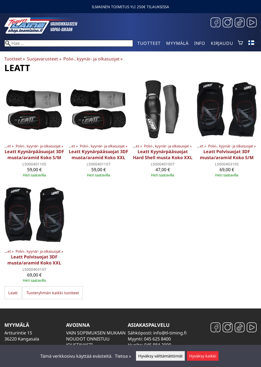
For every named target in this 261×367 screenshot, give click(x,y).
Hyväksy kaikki (202, 356)
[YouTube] (252, 23)
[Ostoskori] (240, 43)
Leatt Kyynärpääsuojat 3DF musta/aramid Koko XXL (98, 154)
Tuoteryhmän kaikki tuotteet (52, 292)
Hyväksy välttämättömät (160, 356)
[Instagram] (227, 23)
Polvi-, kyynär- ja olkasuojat (93, 59)
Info (199, 43)
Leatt (13, 292)
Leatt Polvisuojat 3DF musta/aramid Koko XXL (34, 260)
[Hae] (68, 43)
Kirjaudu (222, 43)
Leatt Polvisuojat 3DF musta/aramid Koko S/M (227, 154)
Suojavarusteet (44, 59)
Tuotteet (149, 43)
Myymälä (177, 43)
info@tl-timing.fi (170, 333)
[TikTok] (240, 23)
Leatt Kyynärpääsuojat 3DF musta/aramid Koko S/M (34, 154)
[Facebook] (215, 23)
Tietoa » (123, 356)
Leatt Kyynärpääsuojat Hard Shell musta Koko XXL (162, 154)
